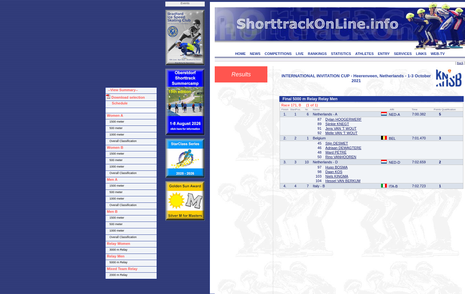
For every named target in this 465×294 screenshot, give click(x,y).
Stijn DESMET (337, 143)
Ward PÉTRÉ (336, 152)
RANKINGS (317, 54)
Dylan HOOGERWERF (344, 119)
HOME (240, 54)
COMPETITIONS (278, 54)
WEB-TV (438, 54)
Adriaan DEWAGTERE (343, 148)
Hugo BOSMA (337, 167)
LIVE (300, 54)
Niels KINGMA (337, 176)
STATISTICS (341, 54)
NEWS (255, 54)
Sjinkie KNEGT (337, 124)
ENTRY (384, 54)
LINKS (421, 54)
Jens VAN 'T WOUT (341, 128)
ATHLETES (364, 54)
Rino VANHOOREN (341, 157)
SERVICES (403, 54)
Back (460, 63)
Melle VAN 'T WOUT (341, 133)
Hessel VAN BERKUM (343, 181)
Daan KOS (334, 172)
